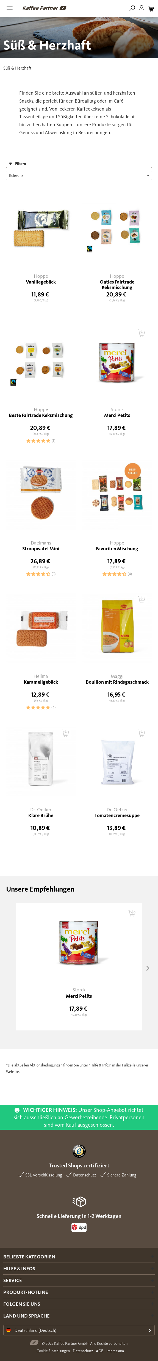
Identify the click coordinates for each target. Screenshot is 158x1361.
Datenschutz (83, 1351)
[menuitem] (11, 8)
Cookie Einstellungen (53, 1351)
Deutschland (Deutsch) (31, 1330)
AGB (99, 1351)
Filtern (17, 163)
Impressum (115, 1351)
